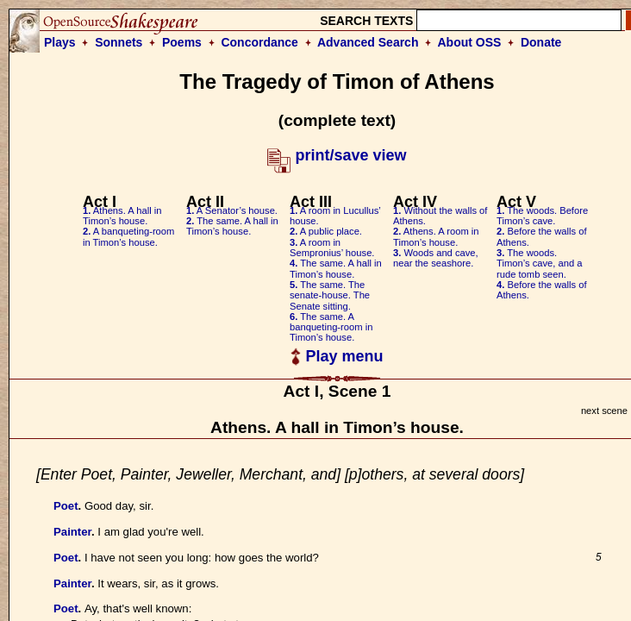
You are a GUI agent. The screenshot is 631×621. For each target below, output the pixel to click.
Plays (60, 42)
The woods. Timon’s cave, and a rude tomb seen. (540, 263)
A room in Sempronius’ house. (332, 247)
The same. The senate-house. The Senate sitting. (330, 295)
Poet (65, 505)
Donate (541, 42)
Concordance (259, 42)
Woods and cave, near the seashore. (435, 258)
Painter (72, 531)
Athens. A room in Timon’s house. (436, 236)
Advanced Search (368, 42)
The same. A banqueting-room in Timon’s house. (331, 327)
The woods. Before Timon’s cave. (542, 215)
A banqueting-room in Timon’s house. (128, 236)
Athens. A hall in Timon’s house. (122, 215)
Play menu (337, 356)
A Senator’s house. (232, 210)
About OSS (470, 42)
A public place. (326, 231)
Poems (182, 42)
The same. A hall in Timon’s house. (232, 226)
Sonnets (118, 42)
